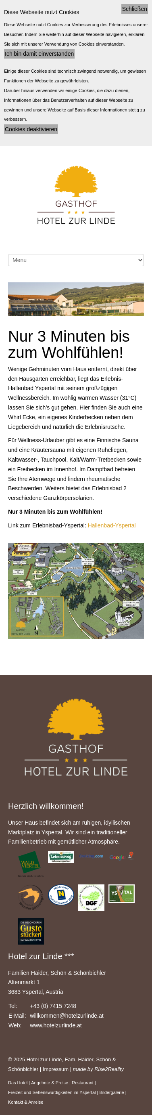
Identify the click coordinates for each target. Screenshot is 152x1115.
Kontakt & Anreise (25, 1102)
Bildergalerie (111, 1092)
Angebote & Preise (49, 1082)
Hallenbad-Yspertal (111, 525)
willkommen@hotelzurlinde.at (66, 1015)
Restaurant (83, 1082)
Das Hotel (17, 1082)
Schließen (134, 9)
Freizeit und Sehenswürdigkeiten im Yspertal (52, 1092)
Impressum (56, 1069)
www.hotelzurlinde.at (55, 1025)
